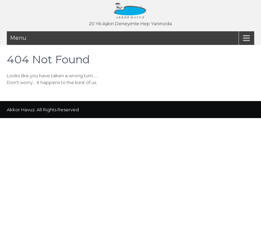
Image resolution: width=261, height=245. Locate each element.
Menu (18, 38)
